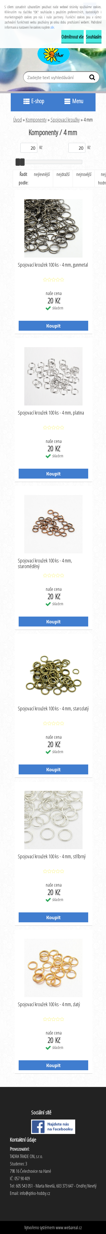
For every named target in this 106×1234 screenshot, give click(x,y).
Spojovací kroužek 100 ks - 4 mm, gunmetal (53, 265)
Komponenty (36, 119)
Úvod (17, 119)
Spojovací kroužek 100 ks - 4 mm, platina (51, 413)
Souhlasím (93, 37)
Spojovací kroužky (65, 119)
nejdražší (63, 174)
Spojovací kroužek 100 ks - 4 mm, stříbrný (52, 856)
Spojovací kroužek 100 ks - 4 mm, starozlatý (53, 709)
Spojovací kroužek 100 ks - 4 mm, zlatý (49, 1004)
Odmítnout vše (72, 37)
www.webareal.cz (69, 1227)
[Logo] (53, 53)
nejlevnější (42, 174)
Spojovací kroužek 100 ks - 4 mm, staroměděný (45, 564)
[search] (92, 78)
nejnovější (83, 174)
